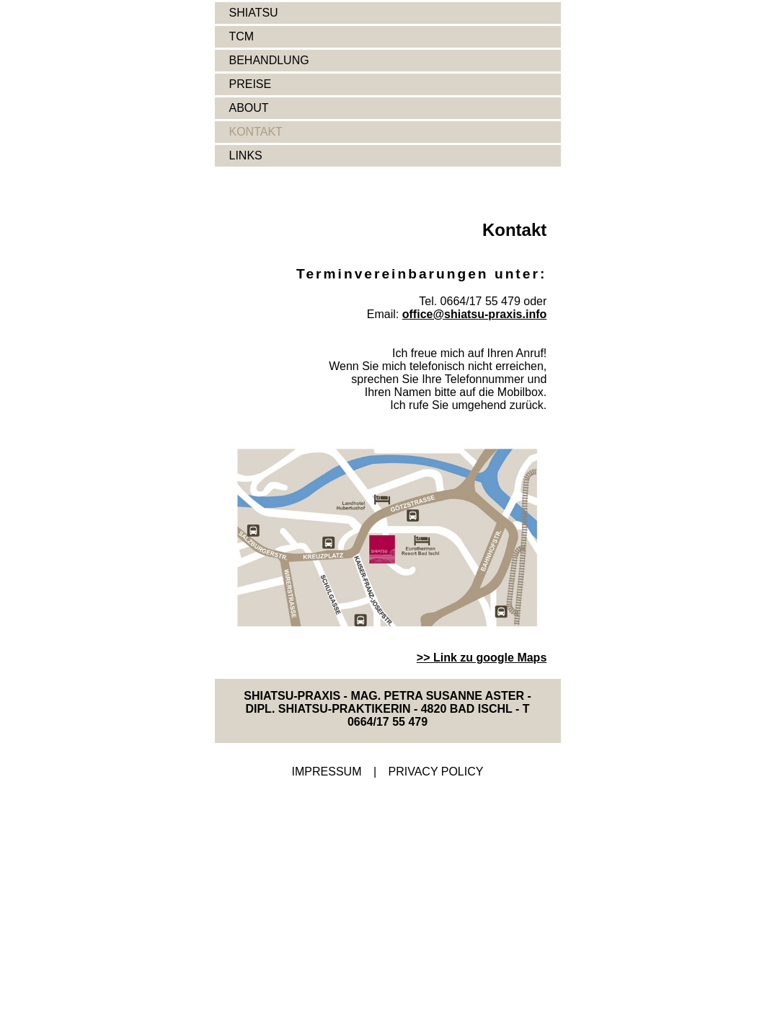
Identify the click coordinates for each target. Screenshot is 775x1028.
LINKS (245, 155)
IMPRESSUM (327, 771)
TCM (241, 36)
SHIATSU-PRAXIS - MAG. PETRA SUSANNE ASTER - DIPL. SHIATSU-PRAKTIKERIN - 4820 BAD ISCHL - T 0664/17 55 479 (387, 709)
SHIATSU (253, 12)
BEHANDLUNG (269, 60)
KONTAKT (256, 132)
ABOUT (249, 108)
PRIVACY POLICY (436, 771)
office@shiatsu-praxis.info (474, 314)
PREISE (250, 84)
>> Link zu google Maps (481, 657)
